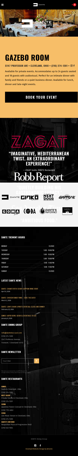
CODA (3, 413)
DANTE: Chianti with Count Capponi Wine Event (19, 288)
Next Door (5, 395)
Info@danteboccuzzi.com (11, 333)
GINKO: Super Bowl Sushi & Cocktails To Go (18, 315)
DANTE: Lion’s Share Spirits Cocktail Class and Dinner (23, 306)
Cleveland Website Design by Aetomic (39, 449)
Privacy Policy (10, 372)
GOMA (3, 404)
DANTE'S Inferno (8, 421)
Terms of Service (22, 372)
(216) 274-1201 (59, 65)
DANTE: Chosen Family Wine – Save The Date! (18, 297)
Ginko (3, 386)
